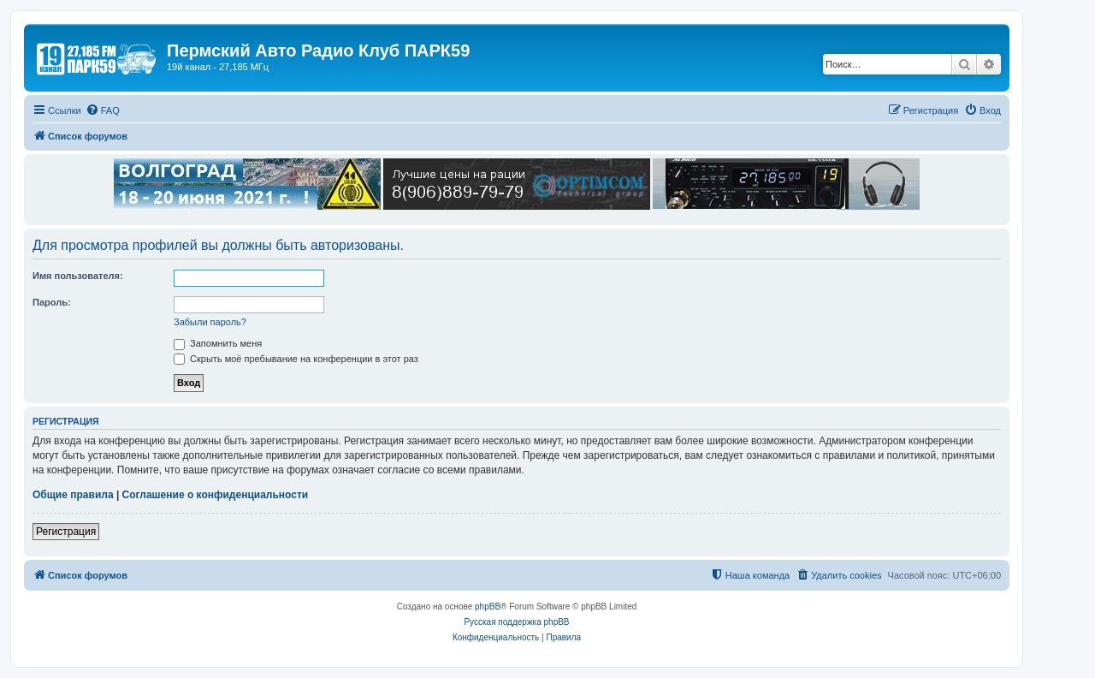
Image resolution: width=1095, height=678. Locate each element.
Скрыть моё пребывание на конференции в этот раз (296, 359)
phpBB (487, 606)
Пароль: (52, 302)
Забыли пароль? (210, 322)
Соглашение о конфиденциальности (215, 495)
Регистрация (66, 532)
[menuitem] (103, 110)
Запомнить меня (218, 343)
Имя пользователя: (78, 276)
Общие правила (73, 495)
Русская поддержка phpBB (516, 622)
